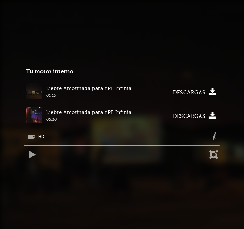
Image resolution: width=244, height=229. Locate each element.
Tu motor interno (49, 71)
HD (41, 137)
